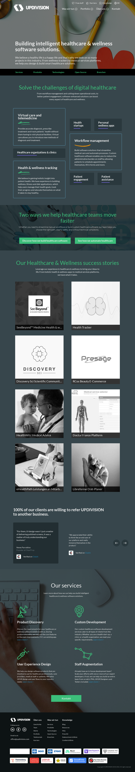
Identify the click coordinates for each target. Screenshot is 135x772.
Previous (116, 543)
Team (35, 728)
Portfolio (36, 734)
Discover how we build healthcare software (45, 240)
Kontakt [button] (66, 698)
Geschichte (37, 724)
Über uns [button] (102, 8)
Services (19, 72)
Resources (65, 728)
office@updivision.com (20, 739)
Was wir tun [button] (69, 8)
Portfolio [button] (87, 8)
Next (125, 543)
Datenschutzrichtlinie (69, 737)
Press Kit (65, 734)
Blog (63, 724)
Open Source (80, 72)
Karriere (36, 740)
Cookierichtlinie (67, 740)
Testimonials (37, 737)
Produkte (37, 72)
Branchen (101, 72)
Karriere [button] (91, 3)
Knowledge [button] (105, 3)
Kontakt (116, 8)
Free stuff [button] (77, 3)
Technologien (58, 72)
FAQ (63, 731)
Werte (35, 731)
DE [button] (117, 3)
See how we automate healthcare (95, 240)
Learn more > (22, 639)
